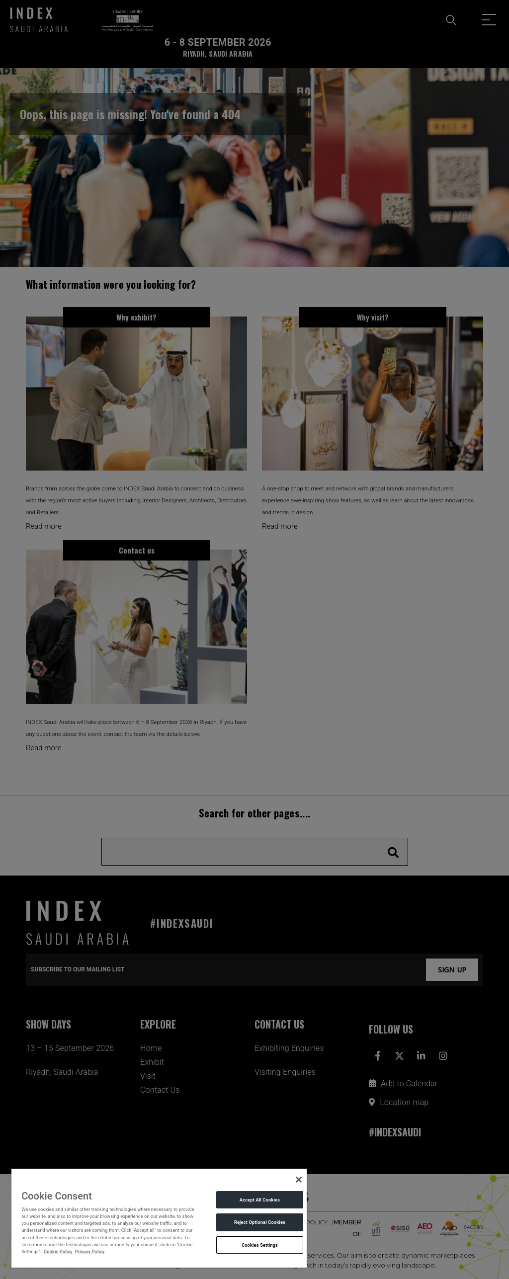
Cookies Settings (260, 1245)
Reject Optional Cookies (259, 1222)
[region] (159, 1218)
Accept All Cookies (260, 1199)
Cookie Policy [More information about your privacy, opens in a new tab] (58, 1251)
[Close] (299, 1180)
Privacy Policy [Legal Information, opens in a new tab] (90, 1251)
